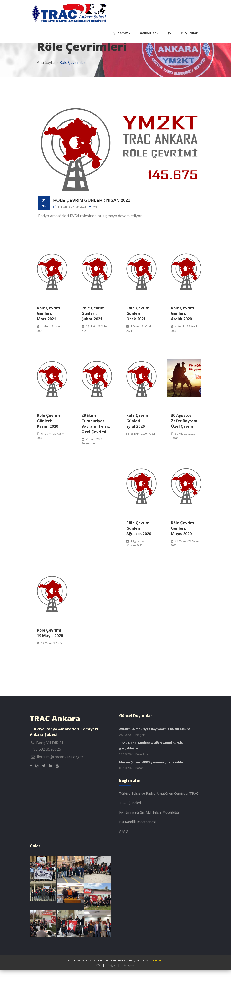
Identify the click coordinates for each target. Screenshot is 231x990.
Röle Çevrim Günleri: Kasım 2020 (48, 441)
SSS (97, 985)
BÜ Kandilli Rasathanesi (137, 841)
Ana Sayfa (46, 82)
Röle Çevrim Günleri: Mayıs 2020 (182, 548)
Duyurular (189, 33)
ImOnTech (156, 980)
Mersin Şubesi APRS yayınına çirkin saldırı (152, 782)
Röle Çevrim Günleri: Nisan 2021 (91, 220)
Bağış (111, 985)
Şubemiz (122, 33)
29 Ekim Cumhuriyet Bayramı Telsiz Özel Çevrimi (96, 443)
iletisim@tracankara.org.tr (60, 776)
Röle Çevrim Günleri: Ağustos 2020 (138, 548)
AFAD (123, 851)
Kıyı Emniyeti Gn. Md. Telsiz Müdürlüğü (149, 832)
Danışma (129, 985)
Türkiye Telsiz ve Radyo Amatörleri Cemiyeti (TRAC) (159, 813)
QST (169, 33)
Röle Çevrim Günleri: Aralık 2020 (182, 333)
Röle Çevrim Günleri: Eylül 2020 (137, 441)
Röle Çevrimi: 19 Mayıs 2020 (50, 653)
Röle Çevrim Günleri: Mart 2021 (48, 333)
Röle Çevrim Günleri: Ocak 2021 (137, 333)
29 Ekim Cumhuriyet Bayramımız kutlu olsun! (154, 749)
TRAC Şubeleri (130, 822)
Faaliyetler (148, 33)
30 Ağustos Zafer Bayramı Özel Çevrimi (185, 441)
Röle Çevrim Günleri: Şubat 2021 (93, 333)
